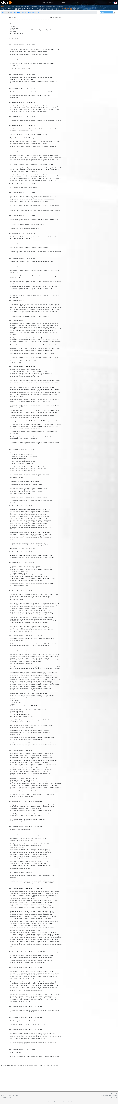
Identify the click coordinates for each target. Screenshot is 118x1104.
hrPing (63, 2)
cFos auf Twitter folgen (109, 1095)
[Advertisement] (59, 1079)
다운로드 (76, 2)
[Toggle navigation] (109, 2)
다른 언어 (114, 1097)
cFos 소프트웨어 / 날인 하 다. (10, 1095)
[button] (106, 12)
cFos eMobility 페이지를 (65, 9)
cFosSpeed (4, 6)
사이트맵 (114, 1093)
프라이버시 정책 (6, 1097)
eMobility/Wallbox (47, 2)
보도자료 (4, 1093)
